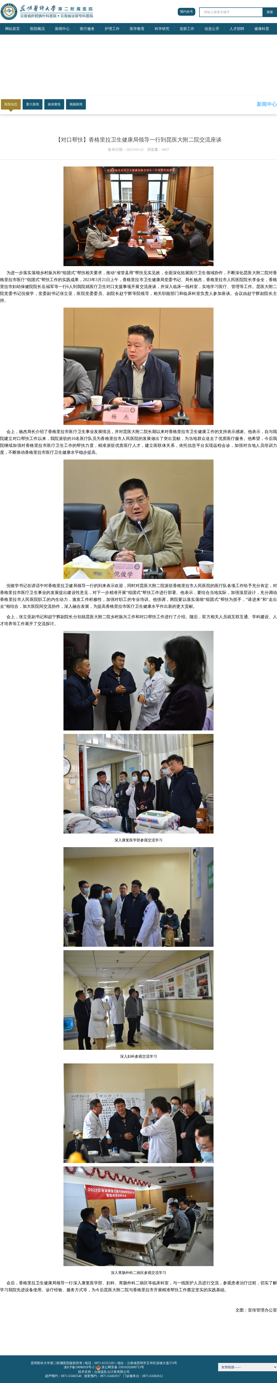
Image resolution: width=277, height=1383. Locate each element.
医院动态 (10, 104)
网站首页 (12, 29)
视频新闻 (75, 104)
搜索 (270, 12)
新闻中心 (62, 29)
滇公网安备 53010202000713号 (122, 1367)
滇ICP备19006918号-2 (79, 1367)
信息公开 (212, 29)
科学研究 (162, 29)
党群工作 (187, 29)
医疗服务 (87, 29)
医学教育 (137, 29)
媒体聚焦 (54, 104)
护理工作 (112, 29)
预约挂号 (186, 11)
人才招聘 (236, 29)
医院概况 (37, 29)
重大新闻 (32, 104)
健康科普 (261, 29)
